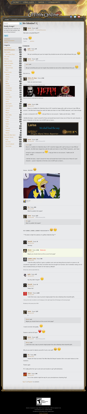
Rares (7, 70)
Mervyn (30, 293)
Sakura (7, 124)
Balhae (7, 83)
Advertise (27, 407)
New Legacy (7, 52)
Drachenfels (9, 90)
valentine (32, 41)
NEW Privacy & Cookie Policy (44, 407)
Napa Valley (9, 115)
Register (30, 382)
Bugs (7, 139)
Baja (7, 81)
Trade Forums (7, 65)
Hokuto (7, 99)
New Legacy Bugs (10, 54)
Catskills (8, 85)
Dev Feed (8, 141)
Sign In (6, 35)
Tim (29, 207)
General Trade (9, 68)
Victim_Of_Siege (32, 78)
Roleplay (6, 59)
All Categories (7, 47)
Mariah (30, 250)
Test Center (8, 146)
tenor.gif (28, 200)
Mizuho (7, 110)
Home (16, 2)
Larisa (29, 104)
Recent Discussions (9, 40)
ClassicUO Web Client (9, 135)
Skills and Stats (8, 61)
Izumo (7, 101)
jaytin (29, 49)
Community (54, 2)
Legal (37, 407)
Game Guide (28, 2)
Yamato (7, 133)
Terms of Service (43, 413)
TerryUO (30, 241)
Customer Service (8, 137)
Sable (29, 373)
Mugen (7, 112)
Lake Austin (9, 103)
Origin (7, 119)
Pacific (7, 121)
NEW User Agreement (55, 407)
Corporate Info (32, 407)
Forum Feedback (10, 144)
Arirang (7, 76)
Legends (8, 108)
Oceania (8, 117)
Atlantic (7, 74)
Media (41, 2)
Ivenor (29, 28)
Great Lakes (9, 97)
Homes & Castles (8, 63)
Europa (7, 92)
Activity (6, 42)
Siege (7, 126)
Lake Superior (9, 106)
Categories (7, 39)
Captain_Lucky (32, 258)
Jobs (60, 407)
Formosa (8, 94)
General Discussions (9, 50)
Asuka (7, 79)
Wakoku (8, 130)
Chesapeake (9, 88)
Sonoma (8, 128)
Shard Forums (8, 72)
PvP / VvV (6, 56)
